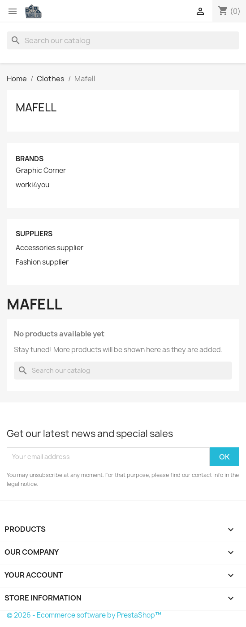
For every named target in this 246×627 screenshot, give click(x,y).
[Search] (123, 40)
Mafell (36, 107)
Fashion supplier (42, 262)
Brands (29, 158)
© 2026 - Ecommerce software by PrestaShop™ (84, 615)
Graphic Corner (41, 170)
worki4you (32, 185)
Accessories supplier (49, 247)
